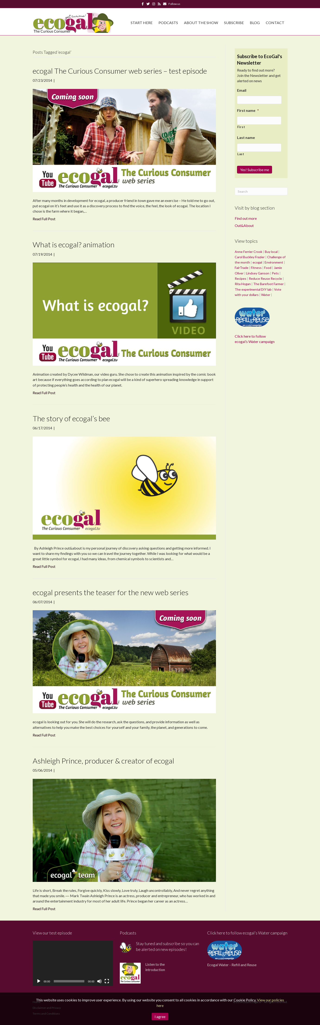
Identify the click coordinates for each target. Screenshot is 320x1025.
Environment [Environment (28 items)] (274, 262)
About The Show (201, 22)
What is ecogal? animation (73, 244)
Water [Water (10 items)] (265, 295)
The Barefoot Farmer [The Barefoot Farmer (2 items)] (268, 284)
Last (240, 154)
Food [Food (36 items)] (267, 268)
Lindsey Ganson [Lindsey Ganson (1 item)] (257, 273)
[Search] (261, 191)
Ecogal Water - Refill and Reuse (232, 964)
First (241, 127)
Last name (246, 137)
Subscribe (234, 22)
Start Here (141, 22)
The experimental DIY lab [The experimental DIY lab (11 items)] (253, 289)
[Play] (38, 981)
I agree (160, 1016)
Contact (275, 22)
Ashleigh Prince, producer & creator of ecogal (103, 760)
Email (241, 90)
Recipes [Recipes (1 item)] (240, 278)
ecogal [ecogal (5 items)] (257, 262)
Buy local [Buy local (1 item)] (271, 252)
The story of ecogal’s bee (71, 418)
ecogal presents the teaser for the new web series (110, 592)
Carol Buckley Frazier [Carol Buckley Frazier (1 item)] (250, 257)
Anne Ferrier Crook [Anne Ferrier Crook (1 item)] (248, 252)
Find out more (246, 218)
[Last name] (259, 148)
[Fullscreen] (107, 981)
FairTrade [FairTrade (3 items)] (241, 268)
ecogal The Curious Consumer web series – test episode (120, 70)
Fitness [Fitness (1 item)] (256, 268)
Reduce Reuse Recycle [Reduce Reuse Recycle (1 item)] (265, 278)
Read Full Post (44, 219)
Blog (255, 22)
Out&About (244, 225)
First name (248, 110)
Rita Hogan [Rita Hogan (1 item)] (243, 284)
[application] (73, 963)
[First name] (259, 120)
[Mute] (99, 981)
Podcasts (168, 22)
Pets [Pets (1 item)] (275, 273)
